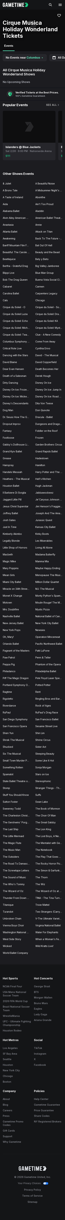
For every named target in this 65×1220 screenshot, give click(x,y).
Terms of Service (32, 1195)
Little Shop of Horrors (15, 547)
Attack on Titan (44, 231)
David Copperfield (46, 362)
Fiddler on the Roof (46, 430)
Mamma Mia (42, 561)
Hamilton (40, 465)
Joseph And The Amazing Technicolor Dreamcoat (50, 513)
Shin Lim (40, 733)
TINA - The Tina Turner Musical (50, 897)
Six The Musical (12, 753)
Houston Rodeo (12, 1030)
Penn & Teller (43, 657)
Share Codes (42, 1115)
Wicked (7, 946)
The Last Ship (10, 829)
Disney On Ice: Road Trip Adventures (50, 396)
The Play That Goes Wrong (50, 856)
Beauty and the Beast (47, 252)
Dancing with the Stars (15, 355)
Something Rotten (13, 767)
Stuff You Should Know (16, 794)
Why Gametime (12, 1141)
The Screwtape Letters (16, 870)
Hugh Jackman (43, 485)
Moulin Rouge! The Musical (50, 602)
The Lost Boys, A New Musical (50, 836)
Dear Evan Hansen (13, 369)
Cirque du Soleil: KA (46, 320)
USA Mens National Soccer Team (14, 994)
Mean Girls (9, 575)
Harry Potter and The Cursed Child (50, 472)
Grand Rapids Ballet (46, 451)
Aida (5, 204)
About (6, 1099)
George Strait (42, 986)
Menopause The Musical (49, 575)
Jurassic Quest (43, 520)
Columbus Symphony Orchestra (18, 341)
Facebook (40, 1064)
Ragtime (7, 691)
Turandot (8, 911)
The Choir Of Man (45, 815)
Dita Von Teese (44, 403)
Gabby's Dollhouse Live (16, 444)
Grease (7, 458)
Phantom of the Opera (48, 664)
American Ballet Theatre (49, 217)
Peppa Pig (9, 664)
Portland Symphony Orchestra (18, 685)
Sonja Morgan (43, 767)
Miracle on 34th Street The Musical (18, 588)
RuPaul (7, 712)
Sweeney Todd (12, 808)
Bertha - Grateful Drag (15, 265)
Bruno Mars (41, 1003)
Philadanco (9, 671)
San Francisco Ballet (46, 719)
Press (6, 1115)
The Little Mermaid (13, 836)
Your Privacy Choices (29, 1183)
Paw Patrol (9, 657)
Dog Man (8, 410)
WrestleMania (11, 1015)
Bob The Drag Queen (15, 279)
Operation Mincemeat (47, 636)
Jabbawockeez (44, 492)
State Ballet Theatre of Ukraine (18, 781)
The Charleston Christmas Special (18, 815)
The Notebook (43, 849)
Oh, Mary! (8, 636)
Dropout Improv (12, 423)
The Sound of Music (14, 877)
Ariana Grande (42, 1020)
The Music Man (11, 849)
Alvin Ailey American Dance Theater (18, 217)
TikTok (38, 1048)
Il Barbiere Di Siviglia (14, 492)
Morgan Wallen (43, 997)
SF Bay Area (10, 1053)
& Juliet (7, 183)
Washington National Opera (18, 932)
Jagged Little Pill (12, 499)
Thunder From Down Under (18, 897)
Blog (5, 1104)
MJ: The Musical (44, 588)
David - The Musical (46, 355)
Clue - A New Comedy (48, 334)
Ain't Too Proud (44, 204)
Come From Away (45, 341)
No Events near (25, 57)
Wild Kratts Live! (44, 946)
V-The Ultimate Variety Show (50, 918)
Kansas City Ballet (45, 527)
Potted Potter (43, 685)
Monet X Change (12, 595)
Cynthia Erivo (42, 348)
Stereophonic (43, 781)
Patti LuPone (42, 650)
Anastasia (8, 224)
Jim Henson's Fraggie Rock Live (50, 506)
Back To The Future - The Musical (50, 238)
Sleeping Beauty (44, 753)
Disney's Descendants (15, 403)
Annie (38, 224)
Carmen (39, 286)
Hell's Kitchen (43, 478)
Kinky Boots (42, 533)
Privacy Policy (32, 1189)
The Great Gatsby (45, 822)
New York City (11, 1070)
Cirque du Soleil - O (14, 307)
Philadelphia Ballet (45, 671)
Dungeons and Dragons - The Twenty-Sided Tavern (50, 423)
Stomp (6, 788)
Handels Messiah (12, 472)
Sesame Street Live (46, 726)
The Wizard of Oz (13, 891)
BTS (36, 992)
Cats (5, 300)
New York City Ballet (46, 623)
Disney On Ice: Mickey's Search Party (18, 396)
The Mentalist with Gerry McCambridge (50, 842)
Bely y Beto (42, 259)
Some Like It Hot (44, 760)
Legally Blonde (11, 540)
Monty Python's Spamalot (49, 595)
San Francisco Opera (15, 726)
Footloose (8, 437)
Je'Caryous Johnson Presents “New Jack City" (50, 499)
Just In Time (9, 527)
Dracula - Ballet (44, 417)
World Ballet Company (15, 952)
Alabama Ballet (11, 211)
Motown (7, 602)
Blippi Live (8, 272)
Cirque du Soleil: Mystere (49, 327)
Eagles (38, 1008)
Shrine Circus (42, 739)
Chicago (40, 300)
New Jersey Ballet (13, 623)
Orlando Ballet (11, 643)
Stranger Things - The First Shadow (50, 788)
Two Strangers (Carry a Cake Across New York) (50, 911)
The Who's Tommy (14, 884)
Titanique (8, 904)
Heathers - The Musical (16, 478)
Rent (38, 691)
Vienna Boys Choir (13, 925)
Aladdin (39, 211)
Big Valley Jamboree (47, 265)
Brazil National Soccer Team (16, 1008)
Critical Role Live (12, 348)
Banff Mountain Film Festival (18, 245)
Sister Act (40, 746)
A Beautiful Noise (45, 183)
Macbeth (8, 554)
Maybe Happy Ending (47, 568)
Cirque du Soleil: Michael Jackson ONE (18, 327)
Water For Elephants (46, 932)
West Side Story (12, 939)
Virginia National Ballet (48, 925)
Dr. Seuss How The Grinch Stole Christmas (18, 417)
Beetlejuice (9, 259)
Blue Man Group (44, 272)
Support (7, 1136)
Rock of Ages (43, 705)
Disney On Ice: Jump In (48, 389)
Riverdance (9, 705)
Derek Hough (43, 375)
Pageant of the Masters (16, 650)
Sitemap (32, 1201)
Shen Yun (8, 733)
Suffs (38, 794)
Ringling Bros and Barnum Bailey (50, 698)
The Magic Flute (12, 842)
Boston (7, 1081)
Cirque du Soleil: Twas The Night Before (18, 334)
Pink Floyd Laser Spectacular (50, 678)
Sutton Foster (10, 801)
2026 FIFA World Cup (15, 1001)
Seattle (7, 1059)
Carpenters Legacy (46, 293)
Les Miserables (44, 540)
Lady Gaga (40, 1014)
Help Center (41, 1099)
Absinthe (40, 197)
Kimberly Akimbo (12, 533)
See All (53, 104)
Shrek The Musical (13, 739)
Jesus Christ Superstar (15, 506)
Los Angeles (10, 1048)
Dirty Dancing (10, 382)
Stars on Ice (42, 774)
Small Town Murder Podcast (18, 760)
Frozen (39, 437)
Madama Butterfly (45, 554)
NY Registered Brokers (47, 1121)
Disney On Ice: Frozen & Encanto (18, 389)
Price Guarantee (44, 1110)
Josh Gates (9, 520)
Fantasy (7, 430)
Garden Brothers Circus (48, 444)
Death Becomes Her (46, 369)
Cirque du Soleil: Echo (15, 320)
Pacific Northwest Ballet (48, 643)
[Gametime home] (17, 5)
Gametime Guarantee (47, 1104)
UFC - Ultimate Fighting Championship (17, 1023)
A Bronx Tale (10, 190)
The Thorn (41, 877)
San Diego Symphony (15, 719)
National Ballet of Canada (49, 616)
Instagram (40, 1053)
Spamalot (8, 774)
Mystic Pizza (42, 609)
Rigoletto (8, 698)
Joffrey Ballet (10, 513)
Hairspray (8, 465)
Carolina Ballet (11, 293)
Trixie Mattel (42, 904)
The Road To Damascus (16, 863)
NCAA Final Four (12, 986)
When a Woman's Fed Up (49, 939)
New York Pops (11, 630)
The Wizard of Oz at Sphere (50, 891)
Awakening (9, 238)
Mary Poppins (11, 568)
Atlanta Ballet (10, 231)
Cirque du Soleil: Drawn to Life (50, 314)
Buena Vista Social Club (48, 279)
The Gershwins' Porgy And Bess (18, 822)
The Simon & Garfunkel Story (50, 870)
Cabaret (7, 286)
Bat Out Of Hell (43, 245)
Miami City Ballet (12, 581)
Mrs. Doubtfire (11, 609)
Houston (8, 1064)
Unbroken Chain (12, 918)
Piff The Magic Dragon (16, 678)
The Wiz (40, 884)
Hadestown (41, 458)
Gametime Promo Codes (13, 1123)
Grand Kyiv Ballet (12, 451)
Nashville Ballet (11, 616)
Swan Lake (41, 801)
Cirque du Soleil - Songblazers (50, 307)
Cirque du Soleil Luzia (15, 314)
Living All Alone (44, 547)
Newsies (40, 630)
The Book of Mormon (47, 808)
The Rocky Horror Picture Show (50, 863)
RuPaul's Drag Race (46, 712)
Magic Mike (9, 561)
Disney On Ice (43, 382)
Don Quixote (42, 410)
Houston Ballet (11, 485)
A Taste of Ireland (13, 197)
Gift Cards (9, 1130)
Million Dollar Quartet (47, 581)
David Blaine (10, 362)
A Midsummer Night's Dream (50, 190)
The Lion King (43, 829)
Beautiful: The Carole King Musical (18, 252)
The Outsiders (11, 856)
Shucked (8, 746)
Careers (7, 1110)
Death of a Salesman (14, 375)
